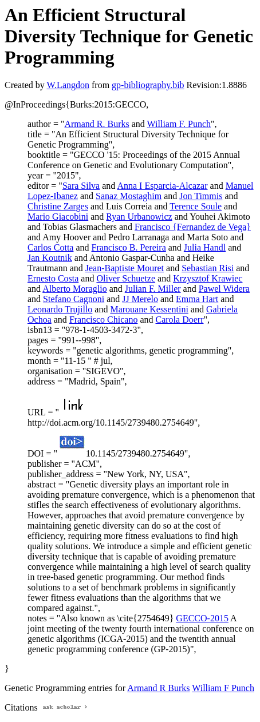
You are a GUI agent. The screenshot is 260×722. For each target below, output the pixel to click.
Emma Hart (197, 299)
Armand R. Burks (96, 124)
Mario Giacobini (57, 216)
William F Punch (223, 688)
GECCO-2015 (202, 618)
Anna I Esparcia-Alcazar (162, 186)
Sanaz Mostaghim (128, 196)
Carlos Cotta (50, 247)
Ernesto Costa (52, 278)
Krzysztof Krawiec (207, 278)
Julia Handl (205, 247)
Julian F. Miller (153, 288)
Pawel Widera (224, 288)
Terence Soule (196, 206)
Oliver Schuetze (125, 278)
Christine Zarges (57, 206)
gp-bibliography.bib (148, 85)
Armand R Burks (158, 688)
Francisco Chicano (103, 319)
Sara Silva (81, 186)
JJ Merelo (140, 299)
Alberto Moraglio (74, 288)
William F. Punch (179, 124)
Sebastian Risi (208, 268)
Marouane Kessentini (149, 309)
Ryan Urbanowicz (139, 216)
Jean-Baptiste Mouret (124, 268)
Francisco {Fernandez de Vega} (193, 227)
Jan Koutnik (49, 258)
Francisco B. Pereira (129, 247)
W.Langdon (67, 85)
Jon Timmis (200, 196)
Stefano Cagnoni (73, 299)
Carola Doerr (180, 319)
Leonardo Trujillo (59, 309)
